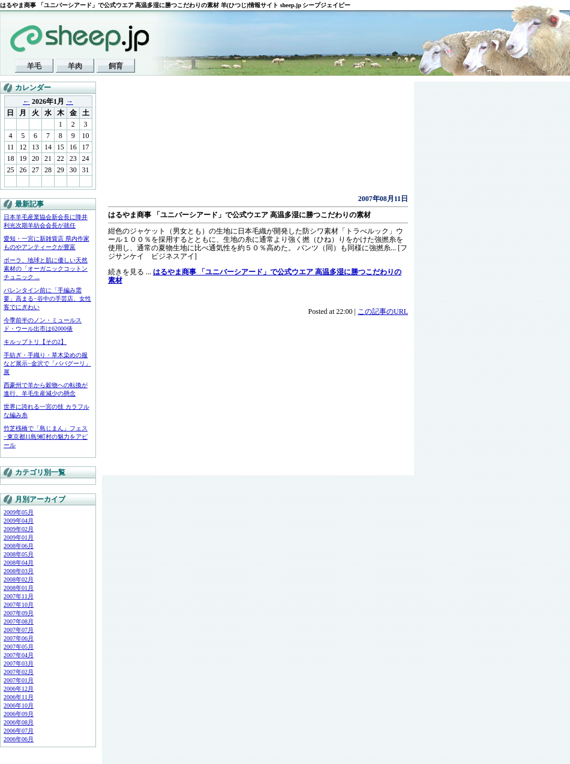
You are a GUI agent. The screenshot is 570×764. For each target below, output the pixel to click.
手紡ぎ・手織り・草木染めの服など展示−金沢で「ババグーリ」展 (47, 363)
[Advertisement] (166, 141)
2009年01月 (19, 537)
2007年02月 (19, 672)
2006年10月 (19, 705)
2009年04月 (19, 520)
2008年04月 (19, 562)
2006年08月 (19, 722)
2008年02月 (19, 579)
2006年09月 (19, 714)
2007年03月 (19, 663)
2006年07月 (19, 730)
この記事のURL (383, 311)
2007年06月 (19, 638)
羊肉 (75, 66)
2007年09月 (19, 613)
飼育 (116, 66)
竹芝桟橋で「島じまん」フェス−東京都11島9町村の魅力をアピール (46, 436)
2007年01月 (19, 680)
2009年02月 (19, 529)
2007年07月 (19, 630)
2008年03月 (19, 571)
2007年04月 (19, 655)
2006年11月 (19, 697)
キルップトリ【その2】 (35, 341)
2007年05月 (19, 646)
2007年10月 (19, 604)
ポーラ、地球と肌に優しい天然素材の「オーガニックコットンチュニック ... (46, 268)
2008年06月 (19, 546)
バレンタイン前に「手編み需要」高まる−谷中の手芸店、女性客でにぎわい (47, 298)
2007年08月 (19, 621)
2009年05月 (19, 512)
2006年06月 (19, 739)
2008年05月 (19, 554)
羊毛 (34, 66)
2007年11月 (19, 596)
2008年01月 (19, 588)
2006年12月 (19, 688)
